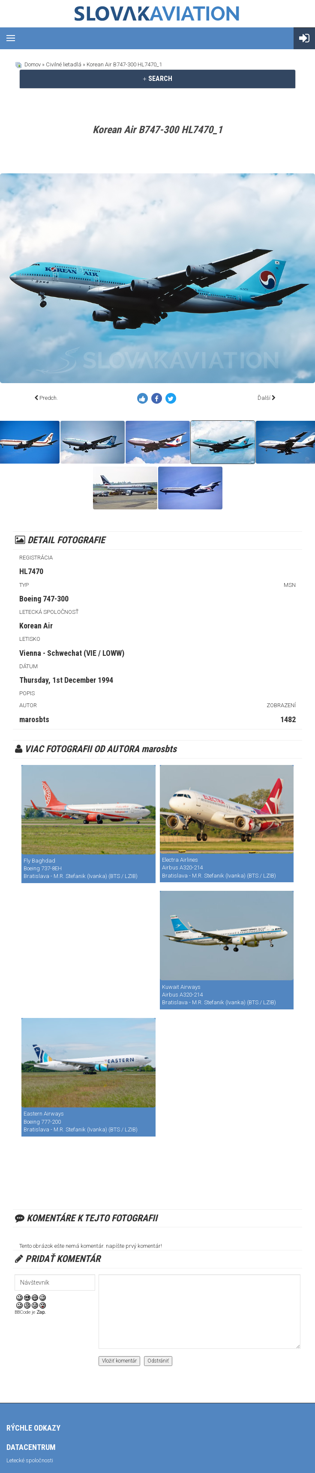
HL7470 (31, 571)
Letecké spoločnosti (29, 1460)
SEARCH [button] (157, 78)
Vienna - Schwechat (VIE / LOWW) (71, 653)
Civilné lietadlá (63, 64)
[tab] (157, 79)
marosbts (34, 719)
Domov (32, 64)
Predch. (48, 398)
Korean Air (36, 625)
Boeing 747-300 (44, 598)
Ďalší (264, 398)
